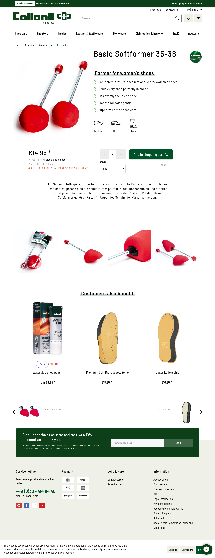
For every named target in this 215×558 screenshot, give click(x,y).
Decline (173, 549)
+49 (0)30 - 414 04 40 (35, 491)
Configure (187, 549)
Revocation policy (163, 513)
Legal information (163, 498)
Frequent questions (163, 489)
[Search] (178, 18)
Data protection (161, 484)
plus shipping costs (57, 159)
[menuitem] (155, 10)
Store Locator (115, 484)
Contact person (116, 479)
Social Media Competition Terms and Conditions (173, 525)
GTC (155, 494)
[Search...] (130, 18)
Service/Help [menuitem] (172, 9)
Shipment (158, 518)
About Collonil (160, 479)
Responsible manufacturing (168, 508)
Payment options (162, 503)
